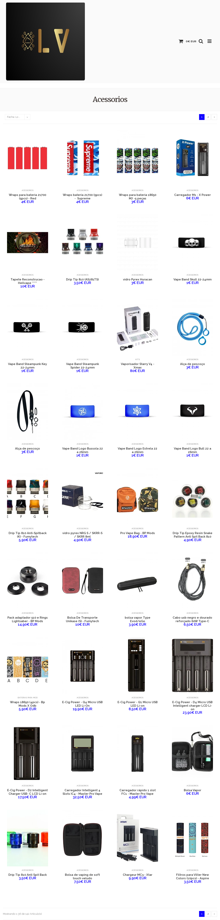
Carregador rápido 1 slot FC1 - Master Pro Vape (137, 792)
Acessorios (27, 190)
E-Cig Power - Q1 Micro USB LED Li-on (138, 703)
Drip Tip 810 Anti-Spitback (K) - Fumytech (28, 534)
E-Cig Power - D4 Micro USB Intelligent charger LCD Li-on (192, 705)
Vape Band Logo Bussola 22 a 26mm (82, 450)
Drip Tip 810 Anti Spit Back (27, 875)
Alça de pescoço (192, 364)
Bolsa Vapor (192, 790)
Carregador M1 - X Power (192, 195)
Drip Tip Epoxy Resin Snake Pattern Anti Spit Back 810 (192, 534)
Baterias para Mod (28, 698)
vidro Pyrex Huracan (137, 279)
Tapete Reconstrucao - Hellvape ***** (28, 281)
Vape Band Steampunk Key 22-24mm (27, 365)
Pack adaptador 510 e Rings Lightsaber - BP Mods (27, 619)
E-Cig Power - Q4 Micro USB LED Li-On (82, 703)
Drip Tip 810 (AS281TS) (82, 279)
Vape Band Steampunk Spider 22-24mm (82, 365)
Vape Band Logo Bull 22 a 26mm (192, 450)
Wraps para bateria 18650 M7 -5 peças (137, 196)
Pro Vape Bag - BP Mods (137, 533)
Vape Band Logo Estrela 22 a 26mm (137, 450)
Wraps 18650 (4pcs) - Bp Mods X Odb (27, 703)
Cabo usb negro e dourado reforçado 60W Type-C (192, 619)
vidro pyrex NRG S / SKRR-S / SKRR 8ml (82, 534)
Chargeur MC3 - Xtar (137, 875)
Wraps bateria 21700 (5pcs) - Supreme (82, 196)
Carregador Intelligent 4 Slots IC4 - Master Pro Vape (82, 792)
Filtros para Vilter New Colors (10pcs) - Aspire (192, 876)
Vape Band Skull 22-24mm (192, 279)
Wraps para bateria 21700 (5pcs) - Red (27, 196)
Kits (137, 359)
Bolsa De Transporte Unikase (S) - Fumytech (82, 619)
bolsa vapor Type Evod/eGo (137, 619)
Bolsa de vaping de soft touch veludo (82, 876)
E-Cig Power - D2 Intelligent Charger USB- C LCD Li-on (27, 792)
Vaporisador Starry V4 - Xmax (137, 365)
